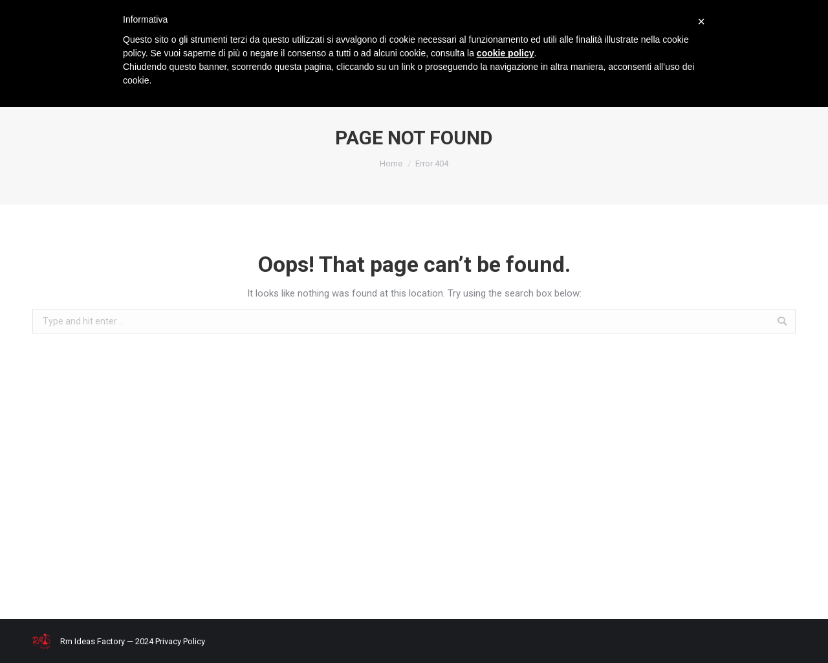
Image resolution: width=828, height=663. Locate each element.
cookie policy (505, 53)
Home (391, 163)
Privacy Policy (180, 641)
